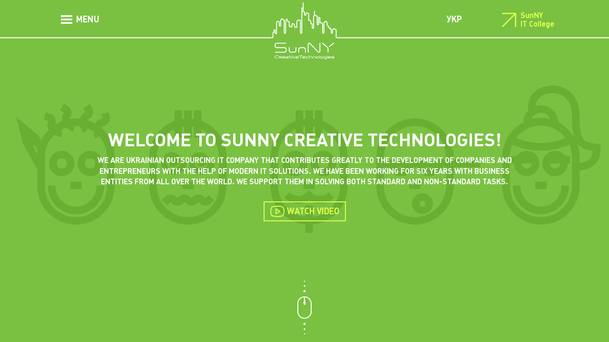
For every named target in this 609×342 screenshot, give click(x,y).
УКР (454, 19)
